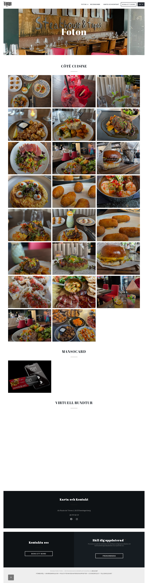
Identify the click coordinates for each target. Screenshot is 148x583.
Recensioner (95, 4)
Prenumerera (109, 556)
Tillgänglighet (106, 574)
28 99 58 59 (74, 515)
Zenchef (95, 571)
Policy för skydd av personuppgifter (74, 574)
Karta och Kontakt (111, 4)
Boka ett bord (128, 4)
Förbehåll (40, 574)
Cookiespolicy (94, 574)
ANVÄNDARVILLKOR (52, 574)
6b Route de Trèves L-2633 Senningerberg (84, 510)
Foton (84, 4)
